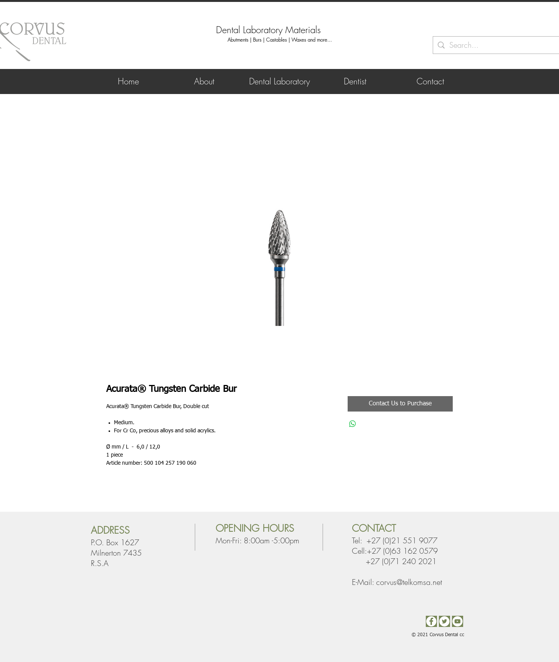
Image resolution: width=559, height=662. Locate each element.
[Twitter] (444, 621)
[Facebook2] (431, 621)
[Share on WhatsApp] (352, 423)
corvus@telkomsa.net (409, 582)
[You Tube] (457, 621)
